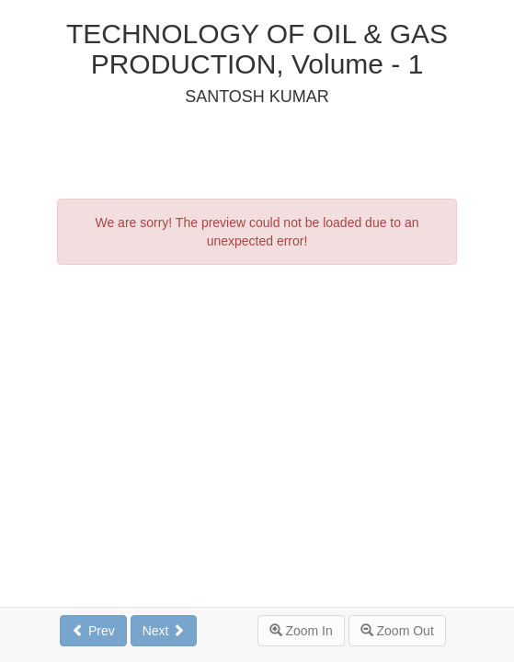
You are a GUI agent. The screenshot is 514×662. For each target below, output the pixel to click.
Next (164, 630)
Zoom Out (397, 630)
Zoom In (301, 630)
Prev (93, 630)
